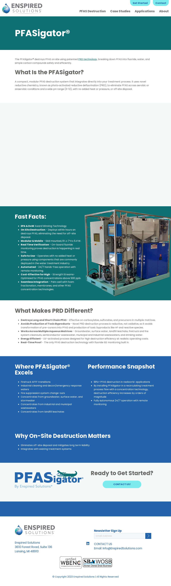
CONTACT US (103, 544)
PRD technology (87, 59)
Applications (145, 11)
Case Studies (120, 11)
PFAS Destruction (92, 11)
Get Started (140, 3)
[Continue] (148, 536)
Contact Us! (122, 484)
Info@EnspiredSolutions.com (122, 548)
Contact (160, 3)
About (164, 11)
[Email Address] (122, 536)
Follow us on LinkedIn (88, 544)
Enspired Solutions (22, 8)
